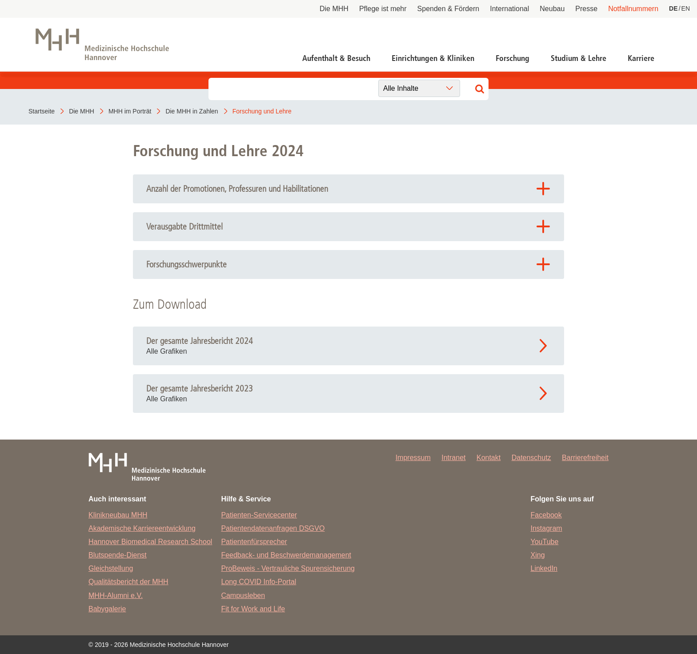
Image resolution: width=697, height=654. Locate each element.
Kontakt (489, 457)
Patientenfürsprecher (254, 541)
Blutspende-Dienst (117, 555)
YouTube (545, 541)
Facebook (546, 515)
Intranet (453, 457)
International (509, 8)
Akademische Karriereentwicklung (142, 528)
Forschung (512, 58)
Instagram (546, 528)
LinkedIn (544, 568)
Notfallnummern (633, 8)
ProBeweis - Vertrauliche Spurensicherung (288, 568)
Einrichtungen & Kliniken (433, 58)
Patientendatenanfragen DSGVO (272, 528)
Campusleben (243, 595)
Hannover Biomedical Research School (150, 541)
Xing (538, 555)
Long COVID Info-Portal (258, 581)
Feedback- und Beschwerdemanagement (286, 555)
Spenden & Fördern (448, 8)
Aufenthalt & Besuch (336, 58)
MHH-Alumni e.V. (115, 595)
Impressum (413, 457)
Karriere (641, 58)
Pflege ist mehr (383, 8)
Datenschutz (531, 457)
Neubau (552, 8)
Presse (586, 8)
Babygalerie (107, 609)
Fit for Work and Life (253, 609)
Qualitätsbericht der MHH (128, 581)
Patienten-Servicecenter (259, 515)
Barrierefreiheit (585, 457)
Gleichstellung (110, 568)
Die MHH (334, 8)
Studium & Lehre (578, 58)
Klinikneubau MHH (118, 515)
